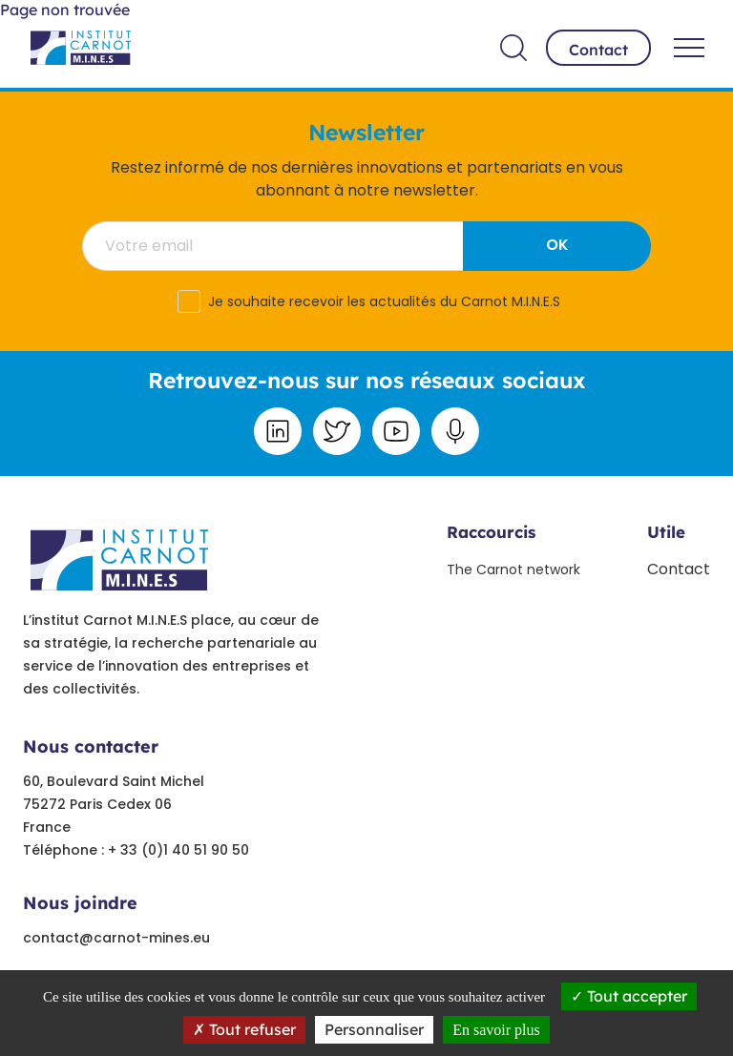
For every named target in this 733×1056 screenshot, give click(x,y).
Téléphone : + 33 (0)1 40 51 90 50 (136, 849)
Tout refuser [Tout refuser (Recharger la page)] (244, 1029)
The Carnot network (513, 569)
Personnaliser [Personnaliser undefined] (374, 1029)
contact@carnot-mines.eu (116, 937)
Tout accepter (629, 995)
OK (557, 245)
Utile (666, 532)
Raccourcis (491, 532)
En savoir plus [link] (496, 1030)
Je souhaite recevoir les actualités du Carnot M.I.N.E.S (384, 301)
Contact (598, 49)
